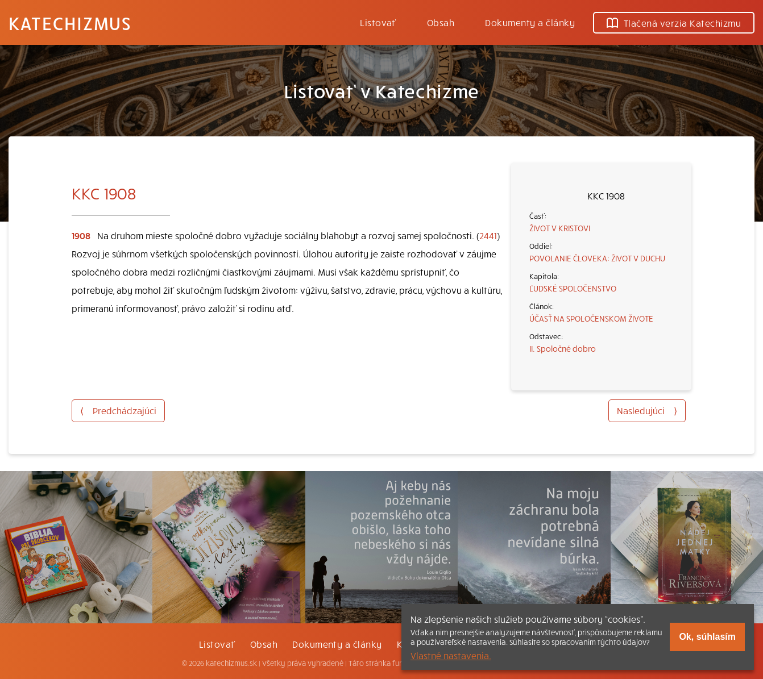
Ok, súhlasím (707, 636)
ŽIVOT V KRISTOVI (559, 228)
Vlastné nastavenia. (450, 655)
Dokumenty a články (530, 22)
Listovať (378, 22)
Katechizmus (70, 22)
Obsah (440, 22)
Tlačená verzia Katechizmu (674, 22)
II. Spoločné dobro (562, 348)
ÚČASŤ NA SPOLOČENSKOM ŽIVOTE (591, 318)
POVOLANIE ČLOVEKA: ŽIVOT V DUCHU (597, 258)
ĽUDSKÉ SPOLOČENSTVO (572, 288)
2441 (488, 235)
